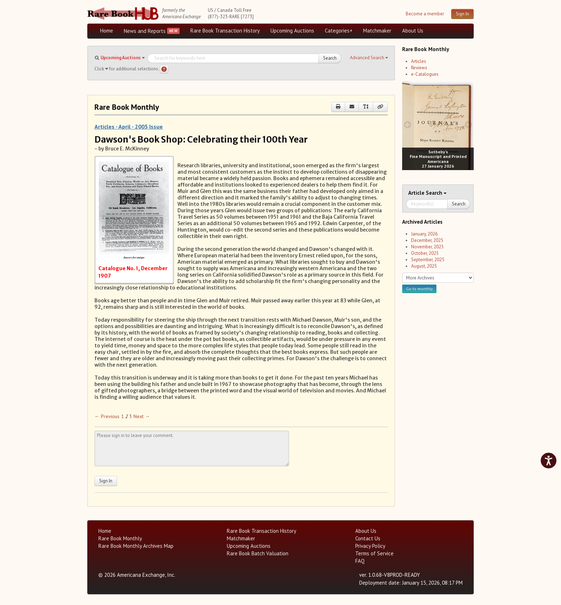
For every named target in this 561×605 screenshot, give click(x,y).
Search (330, 58)
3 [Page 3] (130, 416)
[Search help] (164, 69)
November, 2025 (427, 247)
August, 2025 (424, 266)
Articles (418, 61)
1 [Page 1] (122, 416)
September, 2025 (427, 260)
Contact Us (367, 538)
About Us (412, 30)
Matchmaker (377, 30)
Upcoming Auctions (292, 30)
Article (417, 192)
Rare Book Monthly (120, 538)
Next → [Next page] (141, 416)
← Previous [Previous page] (106, 416)
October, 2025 (425, 253)
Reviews (419, 68)
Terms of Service (374, 553)
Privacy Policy (370, 545)
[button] (369, 58)
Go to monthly (419, 288)
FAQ (360, 560)
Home (106, 30)
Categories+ (338, 30)
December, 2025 (427, 240)
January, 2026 (424, 234)
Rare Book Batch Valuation (257, 553)
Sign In (462, 14)
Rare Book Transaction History (225, 30)
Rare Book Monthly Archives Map (136, 545)
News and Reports (145, 31)
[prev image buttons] (407, 124)
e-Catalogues (425, 74)
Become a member (425, 14)
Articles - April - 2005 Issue (128, 126)
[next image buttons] (468, 124)
